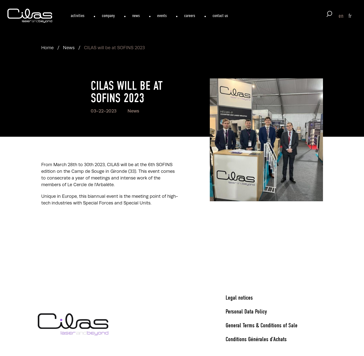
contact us (220, 15)
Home (47, 47)
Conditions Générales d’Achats (256, 339)
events (162, 15)
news (136, 15)
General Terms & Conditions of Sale (262, 325)
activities (78, 15)
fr (350, 15)
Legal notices (239, 297)
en (341, 15)
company (108, 15)
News (69, 47)
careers (189, 15)
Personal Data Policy (246, 311)
